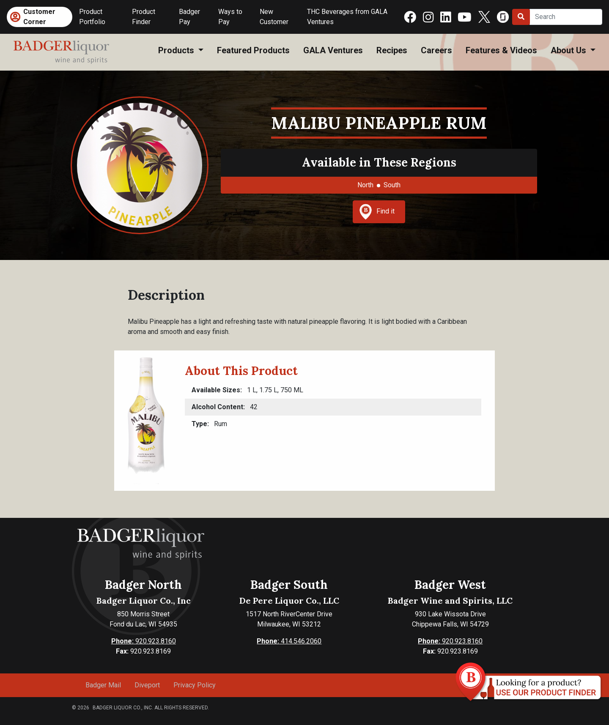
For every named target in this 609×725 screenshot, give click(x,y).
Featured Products (253, 50)
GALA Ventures (333, 50)
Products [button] (177, 50)
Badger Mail (103, 685)
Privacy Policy (194, 685)
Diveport (147, 685)
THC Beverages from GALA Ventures (347, 17)
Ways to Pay (230, 17)
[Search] (565, 17)
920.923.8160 (143, 641)
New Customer (274, 17)
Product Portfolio (92, 17)
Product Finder (143, 17)
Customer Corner (39, 17)
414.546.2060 (289, 641)
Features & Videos (501, 50)
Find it (377, 211)
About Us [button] (569, 50)
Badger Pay (189, 17)
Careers (436, 50)
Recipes (391, 50)
